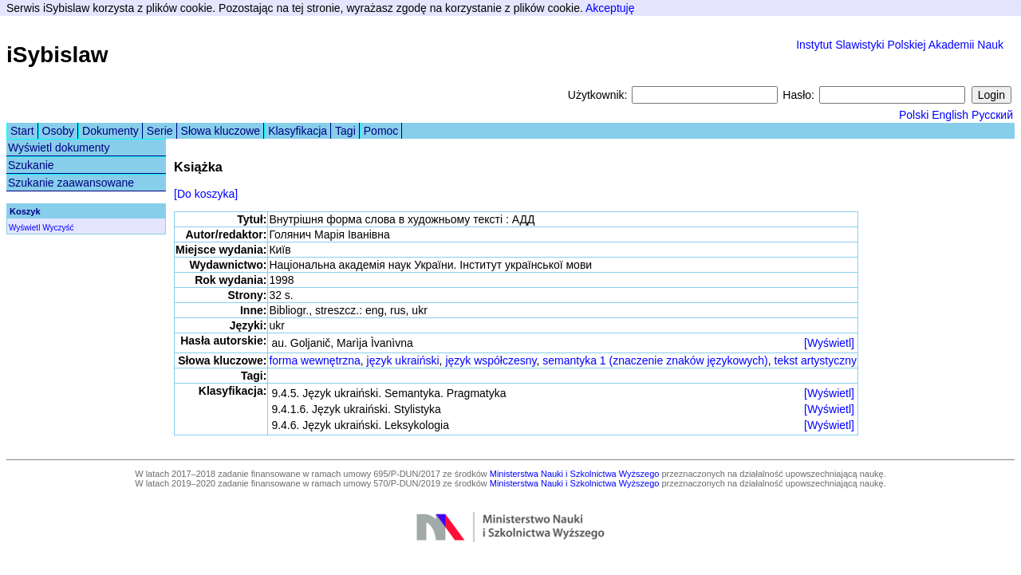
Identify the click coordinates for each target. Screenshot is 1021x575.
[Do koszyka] (206, 193)
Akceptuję (609, 8)
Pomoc (381, 130)
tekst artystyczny (816, 360)
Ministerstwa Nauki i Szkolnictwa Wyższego (575, 474)
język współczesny (490, 360)
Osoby (58, 130)
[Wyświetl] (829, 343)
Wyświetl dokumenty (58, 147)
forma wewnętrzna (314, 360)
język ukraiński (403, 360)
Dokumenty (110, 130)
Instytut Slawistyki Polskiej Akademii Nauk (899, 44)
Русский (992, 114)
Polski (913, 114)
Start (22, 130)
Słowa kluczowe (221, 130)
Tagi (345, 130)
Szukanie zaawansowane (71, 182)
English (950, 114)
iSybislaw (57, 54)
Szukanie (31, 165)
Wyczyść (57, 227)
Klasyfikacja (297, 130)
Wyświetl (24, 227)
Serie (160, 130)
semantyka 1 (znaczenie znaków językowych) (654, 360)
